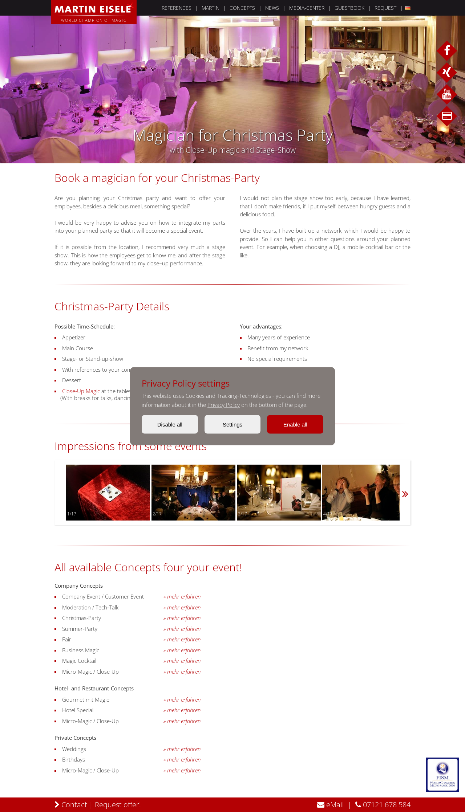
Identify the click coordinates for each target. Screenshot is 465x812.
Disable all (169, 424)
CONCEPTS (242, 7)
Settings (232, 424)
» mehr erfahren (182, 596)
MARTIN (210, 7)
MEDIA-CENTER (306, 7)
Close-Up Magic (81, 391)
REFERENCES (176, 7)
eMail (330, 804)
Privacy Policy (223, 404)
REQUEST (385, 7)
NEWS (272, 7)
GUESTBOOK (349, 7)
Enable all (295, 424)
